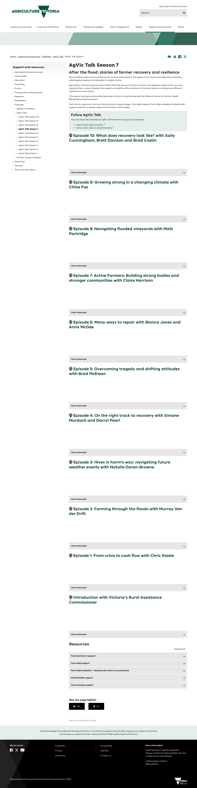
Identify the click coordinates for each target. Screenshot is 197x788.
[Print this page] (175, 56)
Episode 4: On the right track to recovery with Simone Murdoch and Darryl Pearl (124, 418)
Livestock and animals (21, 27)
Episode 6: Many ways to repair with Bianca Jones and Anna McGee (125, 324)
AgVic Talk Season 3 (28, 145)
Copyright (60, 745)
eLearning (19, 84)
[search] (163, 13)
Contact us (105, 755)
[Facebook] (179, 56)
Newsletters (20, 100)
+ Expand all (179, 649)
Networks (19, 96)
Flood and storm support (83, 656)
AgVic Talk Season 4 (28, 141)
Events (18, 88)
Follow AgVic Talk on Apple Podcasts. (94, 127)
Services (19, 165)
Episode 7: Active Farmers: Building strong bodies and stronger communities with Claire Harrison (124, 278)
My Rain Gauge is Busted (29, 157)
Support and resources (160, 27)
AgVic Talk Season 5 (28, 137)
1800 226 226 (152, 764)
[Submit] (184, 13)
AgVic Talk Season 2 (28, 149)
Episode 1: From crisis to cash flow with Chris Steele (121, 555)
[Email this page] (169, 56)
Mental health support (82, 677)
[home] (36, 11)
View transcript (78, 172)
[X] (185, 56)
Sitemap (104, 750)
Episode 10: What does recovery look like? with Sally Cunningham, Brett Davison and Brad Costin (122, 138)
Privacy (58, 750)
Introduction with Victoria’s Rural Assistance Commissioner (115, 600)
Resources (20, 161)
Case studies (21, 76)
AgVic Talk (58, 56)
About (181, 27)
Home (13, 56)
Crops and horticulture (48, 27)
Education (20, 80)
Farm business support (82, 685)
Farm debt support (80, 663)
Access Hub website (162, 756)
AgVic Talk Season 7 (28, 129)
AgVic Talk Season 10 (28, 116)
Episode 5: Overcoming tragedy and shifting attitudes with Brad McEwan (124, 371)
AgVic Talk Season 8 (28, 125)
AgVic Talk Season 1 (28, 153)
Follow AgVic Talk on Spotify (89, 124)
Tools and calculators (25, 169)
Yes (78, 706)
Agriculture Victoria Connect (173, 6)
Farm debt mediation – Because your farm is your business (100, 670)
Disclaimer (60, 755)
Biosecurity (71, 27)
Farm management (119, 27)
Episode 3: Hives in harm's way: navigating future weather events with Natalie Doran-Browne (119, 464)
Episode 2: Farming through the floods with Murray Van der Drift (125, 511)
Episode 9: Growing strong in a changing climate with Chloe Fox (123, 185)
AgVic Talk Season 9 (28, 121)
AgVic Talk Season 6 (28, 133)
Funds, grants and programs (28, 92)
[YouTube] (22, 750)
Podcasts (46, 56)
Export (139, 27)
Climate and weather (93, 27)
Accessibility (106, 745)
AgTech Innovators (26, 108)
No (97, 706)
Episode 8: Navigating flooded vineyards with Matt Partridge (121, 231)
